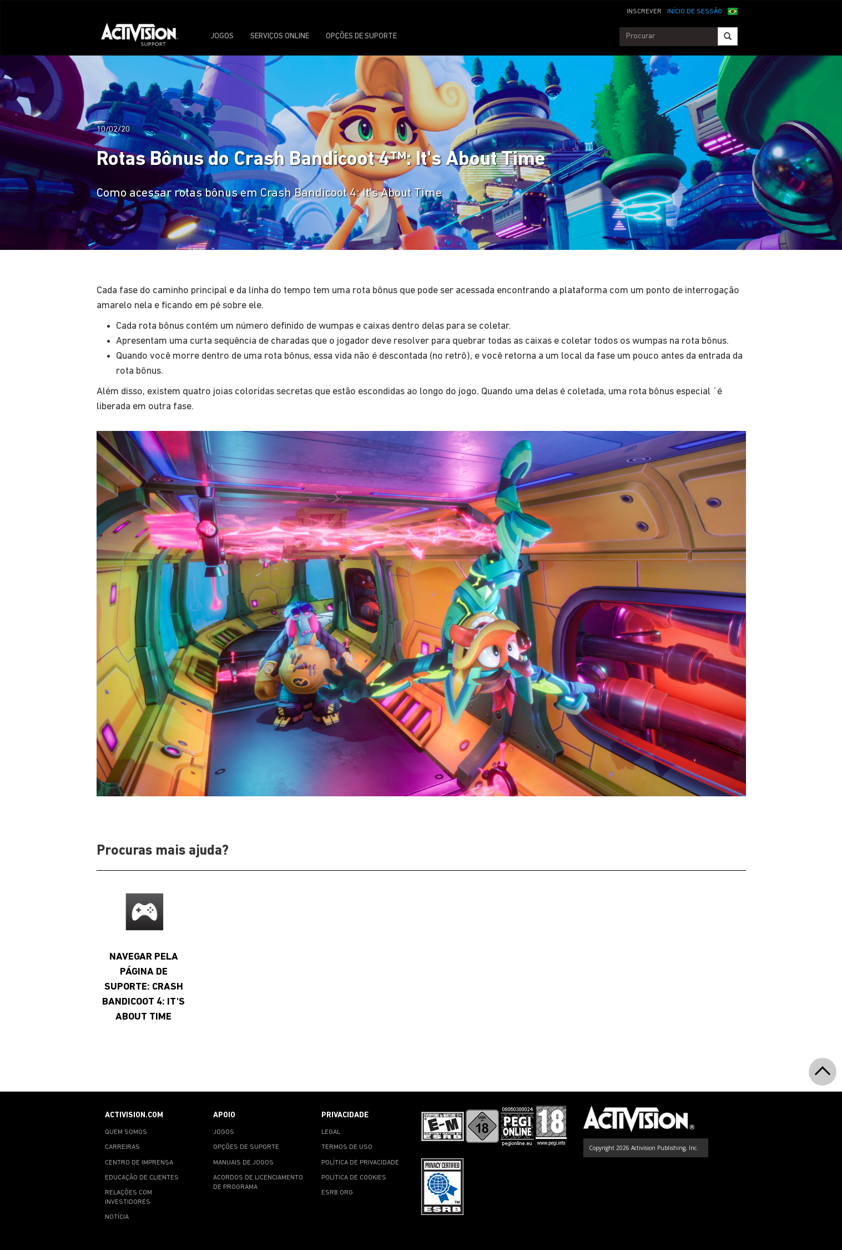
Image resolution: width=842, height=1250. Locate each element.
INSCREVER (644, 11)
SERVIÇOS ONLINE (279, 36)
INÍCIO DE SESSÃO (694, 11)
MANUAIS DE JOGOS (243, 1162)
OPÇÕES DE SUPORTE (361, 36)
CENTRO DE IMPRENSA (139, 1162)
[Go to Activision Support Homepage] (145, 37)
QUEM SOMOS (126, 1132)
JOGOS (222, 36)
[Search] (728, 36)
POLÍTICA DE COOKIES (353, 1177)
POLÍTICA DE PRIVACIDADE (360, 1162)
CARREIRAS (122, 1147)
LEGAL (330, 1132)
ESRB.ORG (337, 1192)
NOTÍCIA (117, 1217)
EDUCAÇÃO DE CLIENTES (142, 1177)
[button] (733, 10)
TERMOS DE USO (346, 1147)
